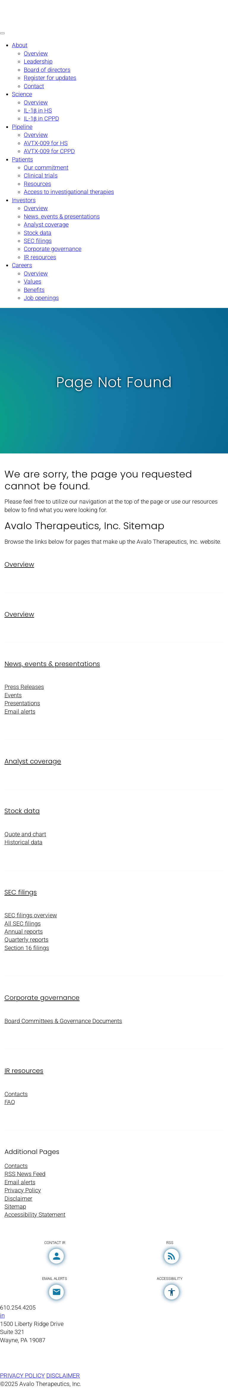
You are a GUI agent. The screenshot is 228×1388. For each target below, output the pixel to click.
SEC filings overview (30, 915)
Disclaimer (18, 1198)
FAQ (9, 1102)
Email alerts (19, 711)
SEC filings (20, 892)
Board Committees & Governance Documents (63, 1021)
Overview (19, 564)
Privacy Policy (22, 1190)
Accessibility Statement (34, 1214)
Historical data (23, 842)
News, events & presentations (52, 663)
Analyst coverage (32, 761)
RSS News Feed (24, 1174)
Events (13, 695)
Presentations (22, 703)
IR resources (23, 1070)
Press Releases (24, 687)
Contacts (16, 1094)
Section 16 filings (26, 948)
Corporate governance (42, 997)
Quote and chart (25, 834)
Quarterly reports (26, 939)
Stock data (22, 810)
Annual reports (23, 931)
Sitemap (15, 1206)
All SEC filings (22, 923)
